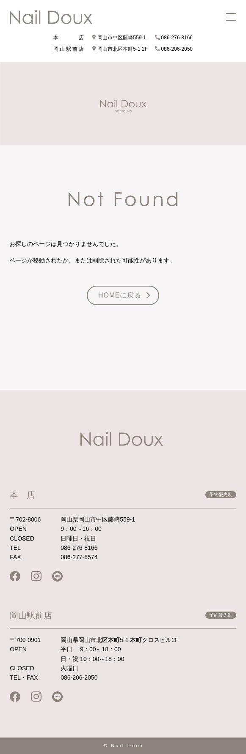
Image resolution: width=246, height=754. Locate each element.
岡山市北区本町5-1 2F (119, 49)
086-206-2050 (174, 49)
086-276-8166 (174, 38)
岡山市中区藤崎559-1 (118, 38)
